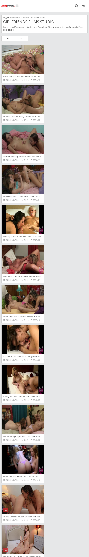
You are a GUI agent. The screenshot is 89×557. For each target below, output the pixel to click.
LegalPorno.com (17, 27)
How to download (44, 540)
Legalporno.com (8, 6)
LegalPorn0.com (24, 549)
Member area (23, 540)
